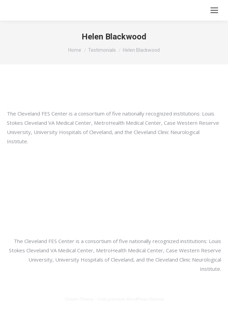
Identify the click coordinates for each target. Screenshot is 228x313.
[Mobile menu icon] (214, 10)
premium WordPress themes (136, 299)
